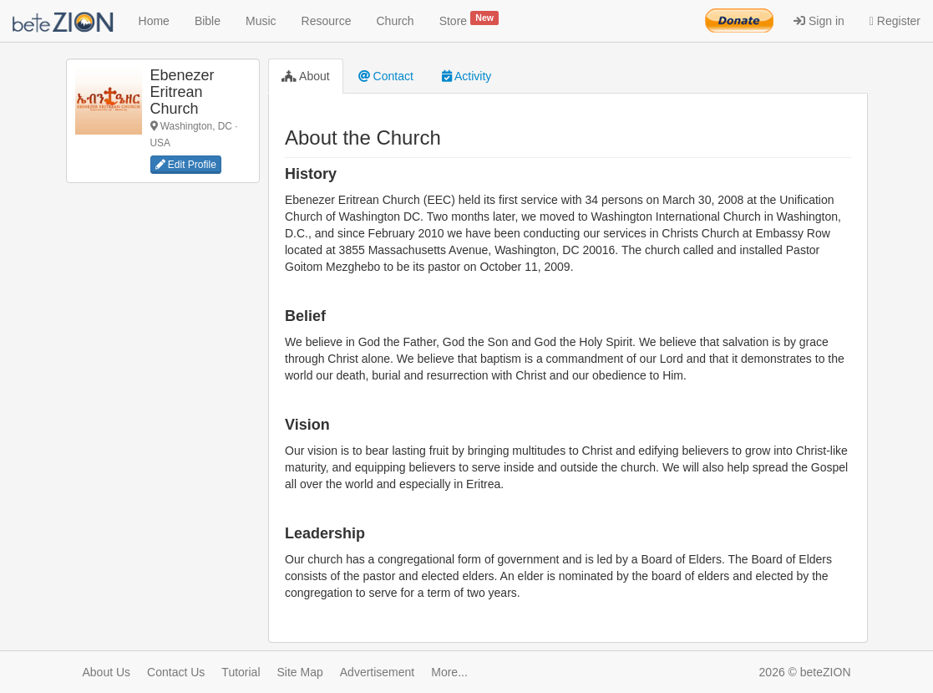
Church (395, 21)
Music (261, 21)
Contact (385, 76)
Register (895, 21)
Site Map (300, 672)
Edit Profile (185, 165)
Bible (208, 21)
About (305, 76)
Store (469, 19)
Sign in (819, 21)
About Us (107, 672)
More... (449, 672)
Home (154, 21)
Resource (327, 21)
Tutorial (240, 672)
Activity (466, 76)
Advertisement (377, 672)
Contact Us (176, 672)
